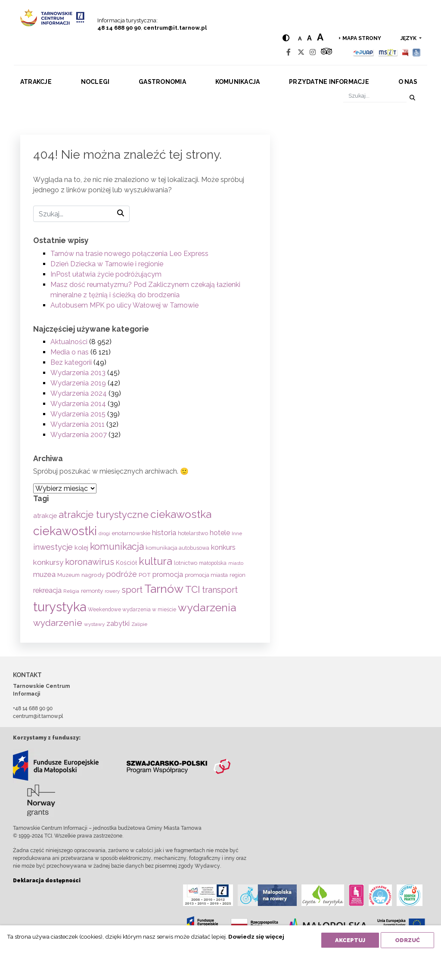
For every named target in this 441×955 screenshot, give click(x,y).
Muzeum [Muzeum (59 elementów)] (68, 575)
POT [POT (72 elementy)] (145, 574)
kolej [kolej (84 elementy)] (81, 547)
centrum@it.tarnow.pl (175, 28)
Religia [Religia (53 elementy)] (71, 591)
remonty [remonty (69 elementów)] (92, 590)
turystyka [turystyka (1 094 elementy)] (59, 606)
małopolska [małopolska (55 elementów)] (213, 563)
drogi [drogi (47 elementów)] (104, 533)
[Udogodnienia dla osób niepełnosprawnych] (417, 52)
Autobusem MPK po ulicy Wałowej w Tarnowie (124, 305)
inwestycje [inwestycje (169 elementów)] (53, 546)
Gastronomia (162, 81)
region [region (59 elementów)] (237, 575)
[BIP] (405, 52)
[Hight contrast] (285, 38)
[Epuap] (364, 52)
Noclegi (95, 81)
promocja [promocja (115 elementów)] (167, 574)
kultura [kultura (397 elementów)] (155, 561)
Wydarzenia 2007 (78, 435)
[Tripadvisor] (326, 52)
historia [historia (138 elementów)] (164, 532)
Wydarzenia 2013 (78, 373)
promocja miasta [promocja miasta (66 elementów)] (206, 574)
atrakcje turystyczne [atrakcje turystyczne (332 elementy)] (104, 514)
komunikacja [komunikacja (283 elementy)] (117, 546)
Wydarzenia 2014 (78, 404)
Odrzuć (407, 940)
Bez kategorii (71, 362)
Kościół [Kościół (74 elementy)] (126, 562)
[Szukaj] (375, 96)
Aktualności (68, 342)
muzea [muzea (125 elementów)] (44, 574)
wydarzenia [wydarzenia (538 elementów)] (207, 607)
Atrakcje (36, 81)
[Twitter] (301, 52)
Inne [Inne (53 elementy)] (237, 533)
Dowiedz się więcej (256, 936)
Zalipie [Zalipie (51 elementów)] (139, 624)
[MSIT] (388, 52)
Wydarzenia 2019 (78, 383)
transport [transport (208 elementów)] (220, 590)
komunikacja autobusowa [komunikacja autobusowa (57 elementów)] (177, 548)
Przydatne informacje (329, 81)
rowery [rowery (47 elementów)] (112, 591)
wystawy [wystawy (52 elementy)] (94, 624)
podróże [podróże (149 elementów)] (121, 574)
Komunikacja (237, 81)
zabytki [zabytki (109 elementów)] (118, 623)
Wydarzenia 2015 (78, 414)
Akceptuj (350, 940)
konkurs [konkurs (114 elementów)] (223, 547)
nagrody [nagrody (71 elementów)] (92, 574)
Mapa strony (361, 38)
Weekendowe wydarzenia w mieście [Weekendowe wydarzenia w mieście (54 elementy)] (132, 610)
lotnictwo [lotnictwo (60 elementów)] (185, 563)
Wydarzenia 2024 (78, 393)
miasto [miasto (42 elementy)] (235, 563)
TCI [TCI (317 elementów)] (192, 589)
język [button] (409, 38)
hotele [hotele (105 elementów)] (220, 533)
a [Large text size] (320, 37)
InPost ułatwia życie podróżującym (105, 274)
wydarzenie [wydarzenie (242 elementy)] (57, 623)
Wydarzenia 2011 (77, 424)
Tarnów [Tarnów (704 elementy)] (163, 588)
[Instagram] (313, 52)
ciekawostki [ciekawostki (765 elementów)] (65, 531)
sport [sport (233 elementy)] (132, 590)
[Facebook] (288, 52)
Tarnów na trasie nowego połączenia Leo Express (129, 254)
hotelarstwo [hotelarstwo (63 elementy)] (193, 533)
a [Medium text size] (309, 38)
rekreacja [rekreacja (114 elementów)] (47, 590)
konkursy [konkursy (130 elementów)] (48, 562)
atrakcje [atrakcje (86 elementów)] (45, 515)
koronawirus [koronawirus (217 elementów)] (89, 562)
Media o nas (69, 352)
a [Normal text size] (299, 38)
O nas (407, 81)
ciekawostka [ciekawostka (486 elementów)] (180, 514)
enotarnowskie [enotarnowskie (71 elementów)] (131, 533)
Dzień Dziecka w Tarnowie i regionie (106, 264)
